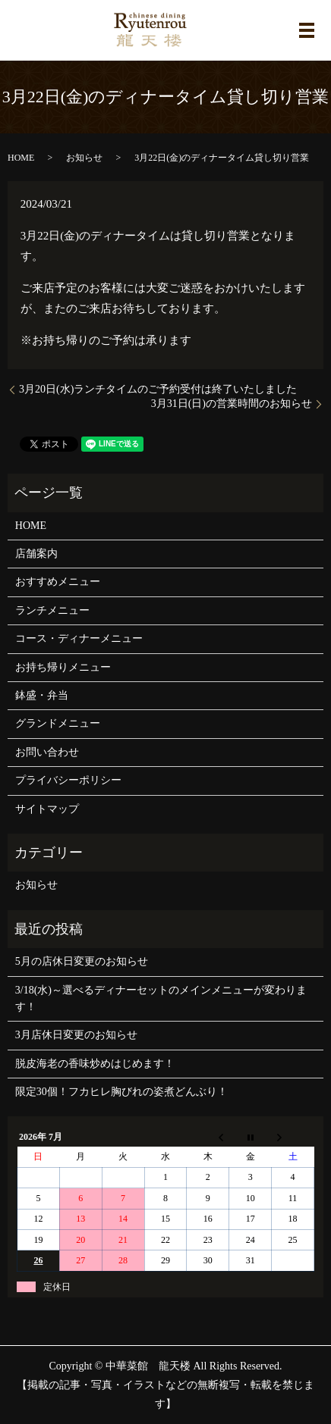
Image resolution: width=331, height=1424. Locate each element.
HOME (21, 157)
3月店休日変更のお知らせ (76, 1035)
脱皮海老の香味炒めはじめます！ (95, 1063)
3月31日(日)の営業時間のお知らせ (231, 403)
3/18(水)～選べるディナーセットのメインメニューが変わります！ (161, 998)
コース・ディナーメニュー (79, 638)
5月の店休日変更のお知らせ (81, 961)
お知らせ (84, 157)
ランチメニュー (52, 610)
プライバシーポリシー (68, 780)
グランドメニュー (57, 723)
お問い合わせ (47, 752)
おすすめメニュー (57, 581)
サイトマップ (47, 809)
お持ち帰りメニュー (63, 667)
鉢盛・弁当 (41, 695)
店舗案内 (36, 553)
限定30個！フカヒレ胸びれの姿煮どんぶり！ (121, 1091)
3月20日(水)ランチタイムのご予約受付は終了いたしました (158, 389)
